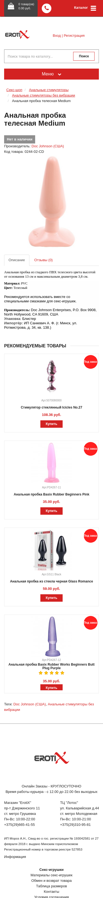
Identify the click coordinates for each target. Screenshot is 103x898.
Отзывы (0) (43, 260)
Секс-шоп (14, 90)
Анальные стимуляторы (48, 90)
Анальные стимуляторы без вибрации (43, 95)
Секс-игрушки (51, 870)
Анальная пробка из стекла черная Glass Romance (51, 581)
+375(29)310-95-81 (75, 825)
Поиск (84, 56)
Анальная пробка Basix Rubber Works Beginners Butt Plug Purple (52, 666)
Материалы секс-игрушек (51, 875)
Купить (51, 424)
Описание (17, 260)
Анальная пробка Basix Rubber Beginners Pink (51, 494)
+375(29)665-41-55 (19, 825)
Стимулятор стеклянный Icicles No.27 (51, 407)
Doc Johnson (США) (48, 146)
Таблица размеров (51, 886)
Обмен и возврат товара (51, 881)
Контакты (51, 891)
